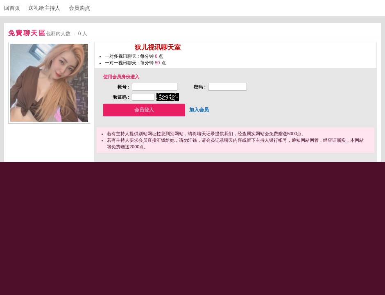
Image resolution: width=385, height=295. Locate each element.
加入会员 (199, 110)
